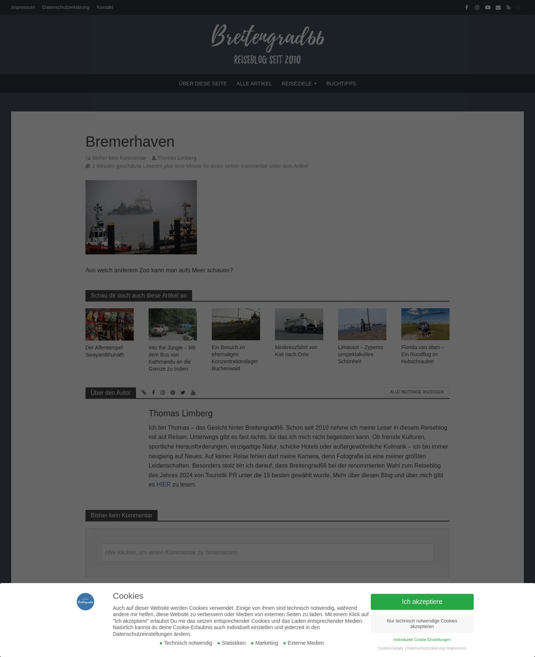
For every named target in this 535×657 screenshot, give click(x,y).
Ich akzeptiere (422, 601)
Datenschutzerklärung (426, 648)
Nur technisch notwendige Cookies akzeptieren (422, 623)
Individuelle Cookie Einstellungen (422, 639)
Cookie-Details (390, 648)
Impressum (457, 648)
